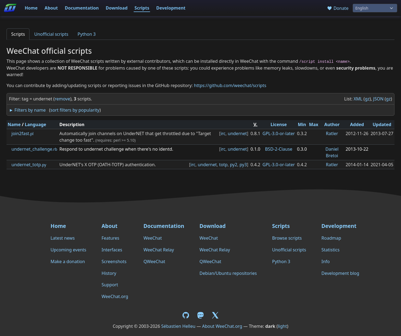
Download (117, 8)
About (51, 8)
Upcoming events (68, 250)
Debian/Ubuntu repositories (228, 273)
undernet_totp (28, 165)
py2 (233, 165)
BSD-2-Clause (278, 149)
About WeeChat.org (222, 326)
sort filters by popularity (75, 110)
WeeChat (152, 238)
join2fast (22, 133)
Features (110, 238)
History (108, 273)
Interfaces (111, 250)
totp (223, 165)
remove (62, 99)
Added (357, 124)
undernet (237, 133)
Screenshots (113, 261)
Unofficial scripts (51, 34)
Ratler (332, 133)
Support (109, 285)
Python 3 (86, 34)
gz (367, 99)
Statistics (330, 250)
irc (222, 133)
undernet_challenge (34, 149)
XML (358, 99)
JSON (378, 99)
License (279, 124)
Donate (337, 8)
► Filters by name (27, 110)
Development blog (340, 273)
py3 (243, 165)
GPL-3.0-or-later (278, 133)
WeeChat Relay (158, 250)
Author (332, 124)
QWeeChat (154, 261)
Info (325, 261)
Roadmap (331, 238)
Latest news (62, 238)
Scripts (141, 8)
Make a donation (67, 261)
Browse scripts (287, 238)
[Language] (375, 8)
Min (302, 124)
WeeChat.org (114, 296)
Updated (382, 124)
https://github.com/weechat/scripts (230, 85)
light (282, 326)
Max (313, 124)
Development (170, 8)
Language (35, 124)
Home (31, 8)
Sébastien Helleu (178, 326)
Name (14, 124)
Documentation (82, 8)
